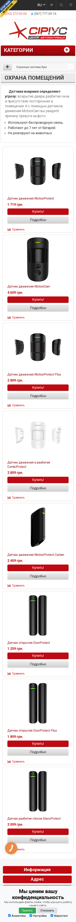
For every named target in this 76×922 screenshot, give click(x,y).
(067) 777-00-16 (45, 14)
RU (39, 5)
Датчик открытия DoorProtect (28, 643)
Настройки (38, 915)
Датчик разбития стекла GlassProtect (34, 818)
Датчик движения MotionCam (28, 286)
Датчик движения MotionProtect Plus (34, 374)
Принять (27, 910)
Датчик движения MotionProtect (30, 198)
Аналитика (17, 915)
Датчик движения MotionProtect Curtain (35, 555)
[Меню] (70, 5)
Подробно (38, 220)
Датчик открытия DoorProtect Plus (32, 730)
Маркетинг (59, 915)
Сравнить (18, 229)
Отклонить (47, 910)
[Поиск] (61, 5)
